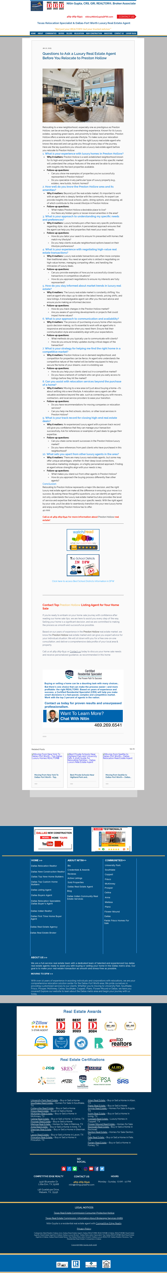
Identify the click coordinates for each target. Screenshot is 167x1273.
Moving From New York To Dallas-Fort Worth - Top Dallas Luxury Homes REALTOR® (46, 776)
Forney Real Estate (97, 1142)
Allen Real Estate (97, 1100)
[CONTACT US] (126, 17)
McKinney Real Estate (42, 1113)
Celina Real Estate (40, 1119)
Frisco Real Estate (40, 1111)
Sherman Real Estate (41, 1129)
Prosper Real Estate (41, 1121)
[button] (40, 33)
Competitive (102, 1223)
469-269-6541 (75, 16)
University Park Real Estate (44, 1100)
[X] (80, 1169)
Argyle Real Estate (97, 1108)
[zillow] (69, 1169)
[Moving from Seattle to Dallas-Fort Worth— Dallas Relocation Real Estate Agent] (118, 762)
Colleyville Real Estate (42, 1108)
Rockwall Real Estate (98, 1127)
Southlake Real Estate (42, 1103)
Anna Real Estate (39, 1127)
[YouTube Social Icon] (91, 1169)
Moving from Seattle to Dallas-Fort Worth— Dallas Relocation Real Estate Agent (118, 776)
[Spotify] (74, 1169)
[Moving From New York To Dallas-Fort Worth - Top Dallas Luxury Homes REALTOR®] (47, 762)
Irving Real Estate (96, 1113)
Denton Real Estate (98, 1132)
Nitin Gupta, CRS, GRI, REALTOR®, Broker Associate (101, 3)
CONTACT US (81, 1176)
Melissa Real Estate (41, 1124)
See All (132, 749)
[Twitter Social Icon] (102, 1169)
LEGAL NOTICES (84, 1207)
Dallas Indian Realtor (41, 911)
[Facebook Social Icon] (96, 1169)
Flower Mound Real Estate (101, 1124)
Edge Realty (115, 1223)
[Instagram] (85, 1169)
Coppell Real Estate (98, 1119)
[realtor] (64, 1169)
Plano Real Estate (97, 1105)
